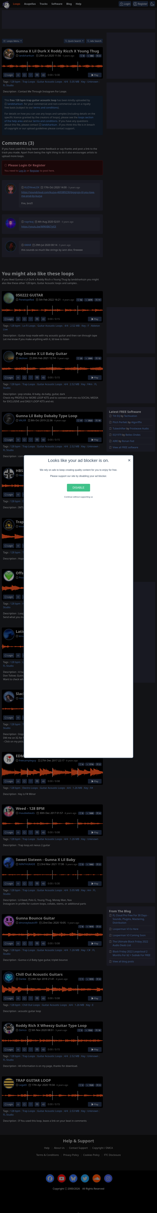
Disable (78, 487)
